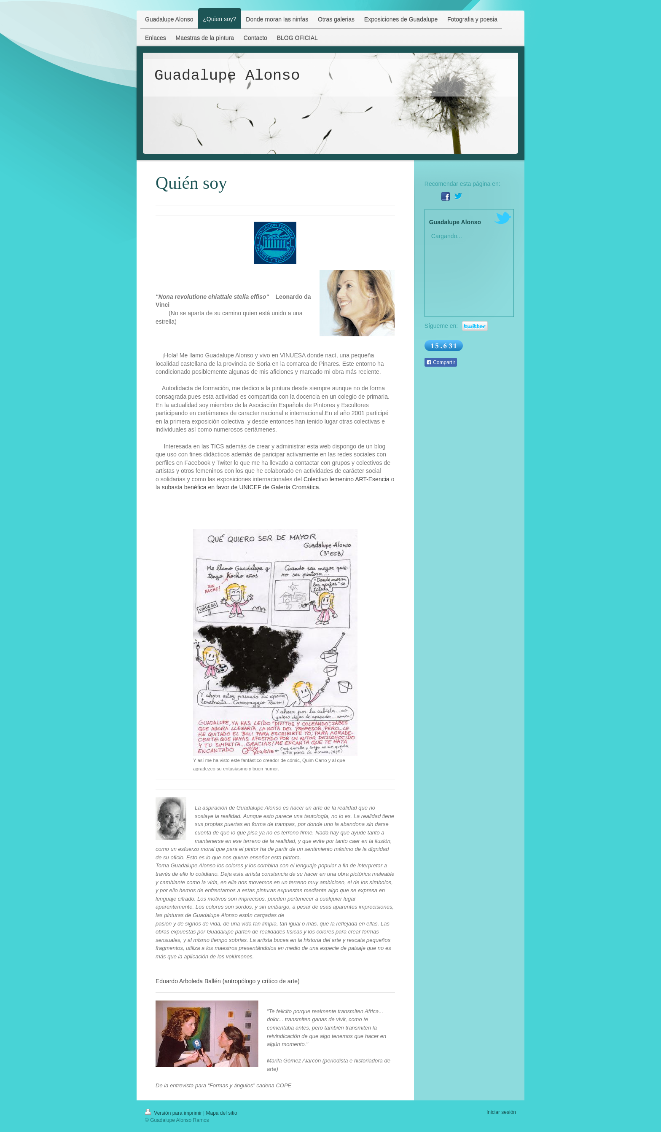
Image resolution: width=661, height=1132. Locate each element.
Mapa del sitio (221, 1113)
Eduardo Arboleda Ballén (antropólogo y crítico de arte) (228, 981)
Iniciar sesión (501, 1112)
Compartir (440, 362)
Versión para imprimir (174, 1113)
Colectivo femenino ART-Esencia (347, 479)
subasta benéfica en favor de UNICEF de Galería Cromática (240, 487)
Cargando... (446, 236)
